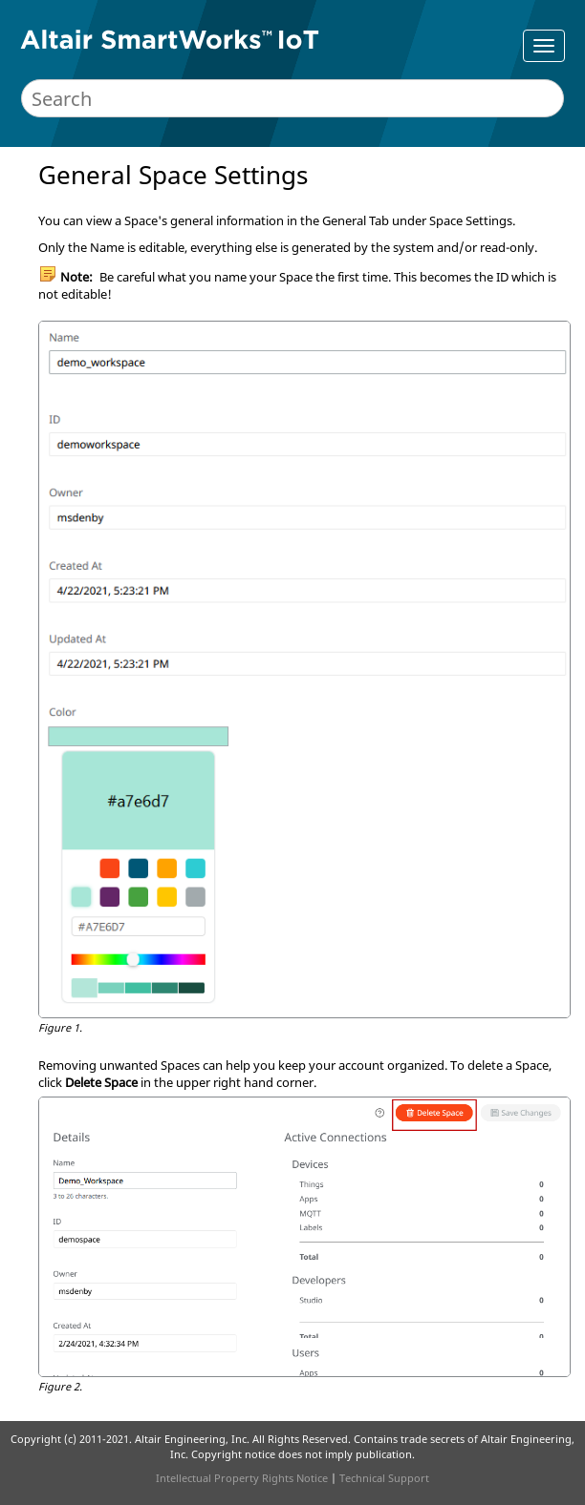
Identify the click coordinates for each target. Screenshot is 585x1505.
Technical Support (384, 1478)
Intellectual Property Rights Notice (242, 1478)
